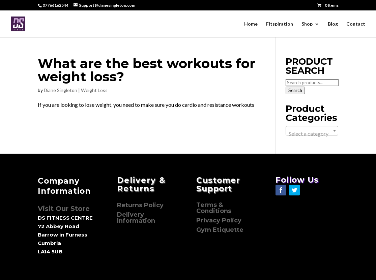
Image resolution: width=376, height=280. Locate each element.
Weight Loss (94, 90)
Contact (355, 24)
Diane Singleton (60, 90)
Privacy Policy (219, 220)
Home (251, 24)
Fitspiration (279, 24)
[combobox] (312, 130)
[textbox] (312, 133)
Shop (307, 24)
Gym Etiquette (219, 230)
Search (295, 90)
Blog (333, 24)
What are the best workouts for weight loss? (146, 70)
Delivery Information (136, 217)
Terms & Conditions (213, 208)
